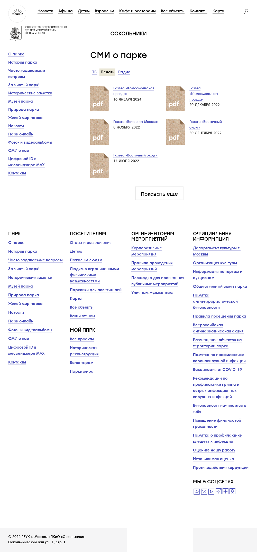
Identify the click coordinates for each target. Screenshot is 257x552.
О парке (16, 54)
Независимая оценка (213, 459)
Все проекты (82, 339)
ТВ (94, 72)
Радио (124, 72)
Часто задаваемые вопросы (35, 260)
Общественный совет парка (220, 287)
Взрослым (104, 11)
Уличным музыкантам (152, 293)
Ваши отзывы (82, 316)
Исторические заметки (30, 93)
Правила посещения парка (219, 316)
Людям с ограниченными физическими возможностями (94, 275)
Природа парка (23, 110)
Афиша (65, 11)
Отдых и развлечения (91, 243)
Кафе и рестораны (137, 11)
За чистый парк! (23, 85)
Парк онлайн (20, 134)
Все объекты (173, 11)
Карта (218, 11)
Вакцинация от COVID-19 (217, 370)
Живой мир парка (25, 118)
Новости (45, 11)
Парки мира (82, 372)
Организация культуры (215, 263)
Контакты (198, 11)
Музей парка (20, 102)
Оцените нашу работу (214, 450)
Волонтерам (81, 363)
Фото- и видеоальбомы (30, 143)
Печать (107, 72)
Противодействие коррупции (221, 468)
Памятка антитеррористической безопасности (215, 301)
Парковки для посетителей (96, 290)
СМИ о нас (18, 151)
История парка (22, 63)
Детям (84, 11)
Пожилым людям (86, 260)
